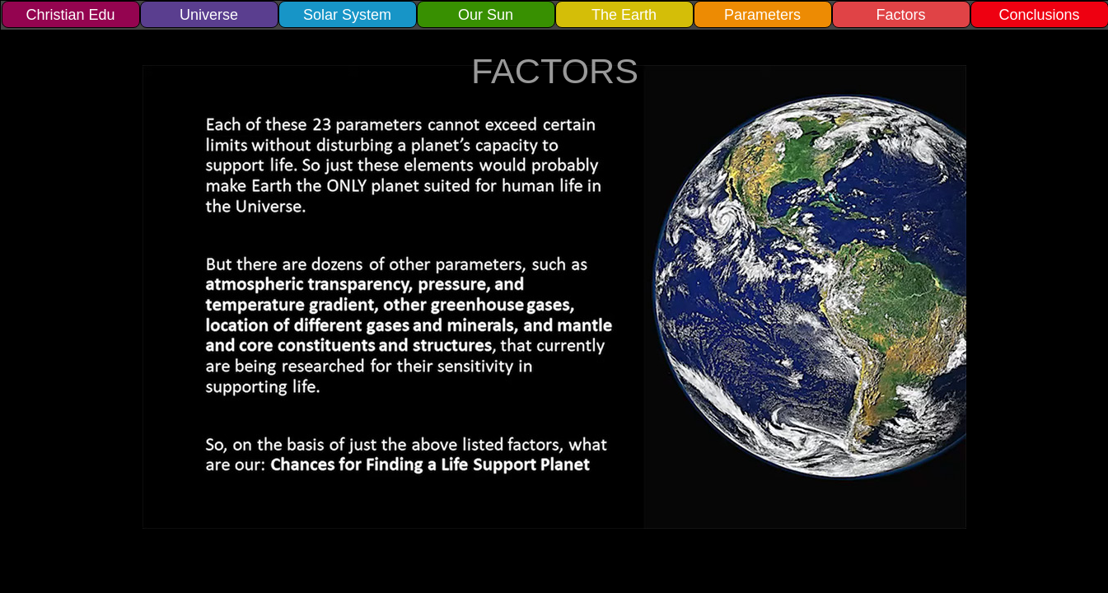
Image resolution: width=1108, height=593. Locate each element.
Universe (209, 15)
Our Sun (485, 15)
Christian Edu (70, 15)
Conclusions (1038, 15)
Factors (900, 15)
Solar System (347, 15)
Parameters (762, 15)
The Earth (624, 15)
